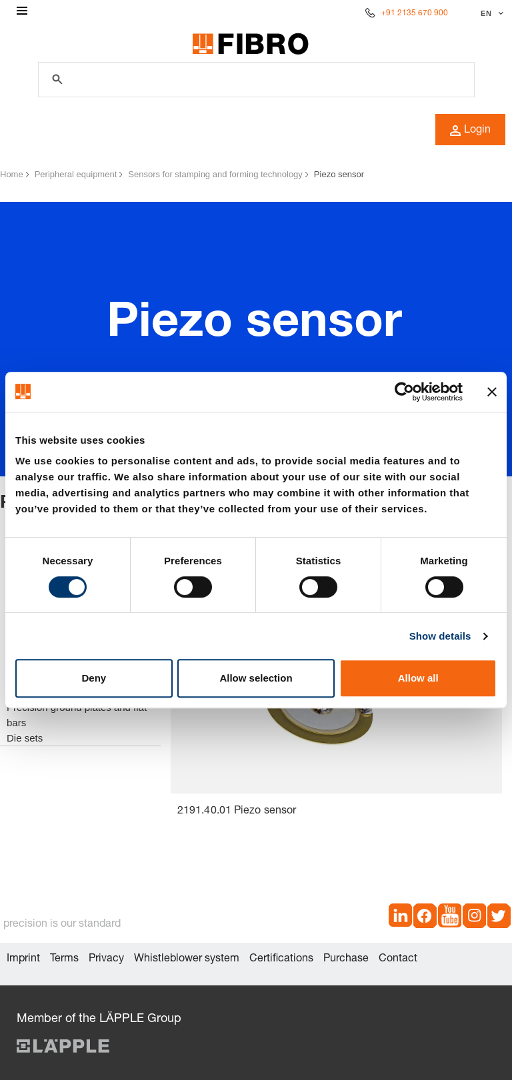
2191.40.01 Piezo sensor (236, 811)
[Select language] (490, 13)
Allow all (418, 678)
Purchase (346, 959)
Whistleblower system (186, 959)
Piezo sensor (339, 174)
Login (470, 130)
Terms (64, 959)
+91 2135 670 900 (414, 13)
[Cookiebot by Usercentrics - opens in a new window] (404, 392)
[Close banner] (492, 391)
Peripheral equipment (76, 174)
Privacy (106, 959)
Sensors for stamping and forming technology (215, 174)
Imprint (23, 959)
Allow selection (255, 678)
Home (11, 174)
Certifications (281, 959)
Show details (440, 636)
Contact (398, 959)
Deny (93, 678)
